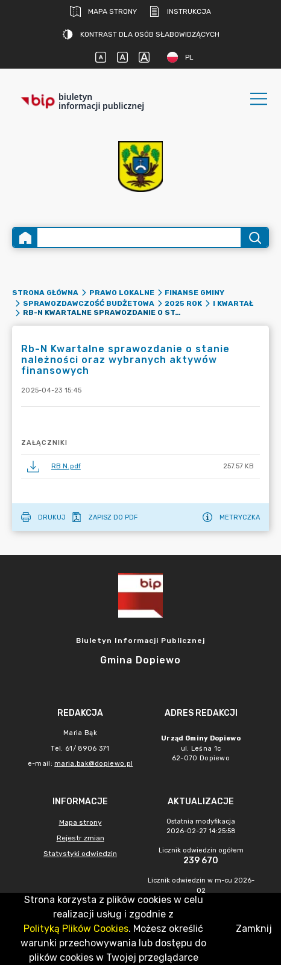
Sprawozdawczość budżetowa (88, 303)
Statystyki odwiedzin (80, 853)
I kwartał (233, 303)
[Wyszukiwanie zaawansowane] (139, 237)
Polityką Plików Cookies (76, 928)
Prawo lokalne (121, 292)
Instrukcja (180, 11)
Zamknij (254, 928)
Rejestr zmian (80, 838)
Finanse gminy (194, 292)
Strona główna (45, 292)
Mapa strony (103, 11)
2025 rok (183, 303)
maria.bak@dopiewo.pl (93, 764)
